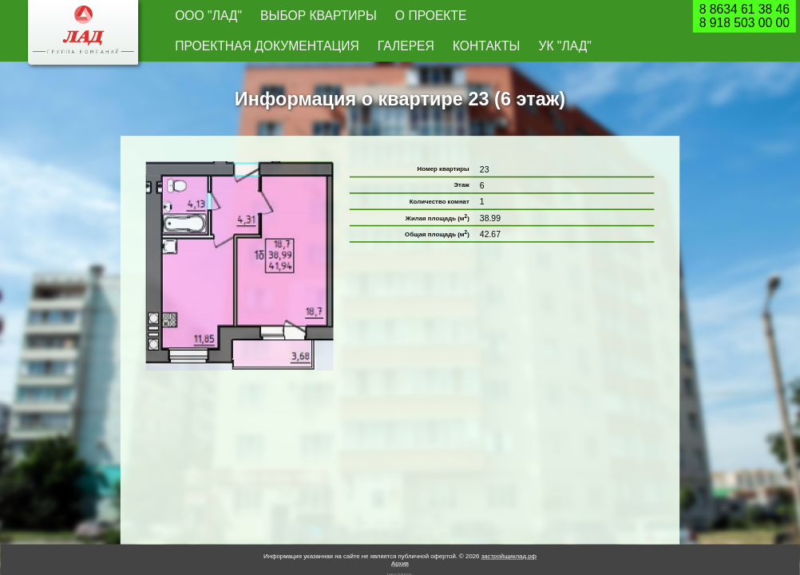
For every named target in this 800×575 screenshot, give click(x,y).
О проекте (332, 17)
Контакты (561, 17)
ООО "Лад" (193, 17)
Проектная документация (424, 17)
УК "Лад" (612, 17)
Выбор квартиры (262, 17)
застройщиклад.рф (509, 528)
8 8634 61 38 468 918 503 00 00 (744, 16)
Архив (400, 535)
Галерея (510, 17)
